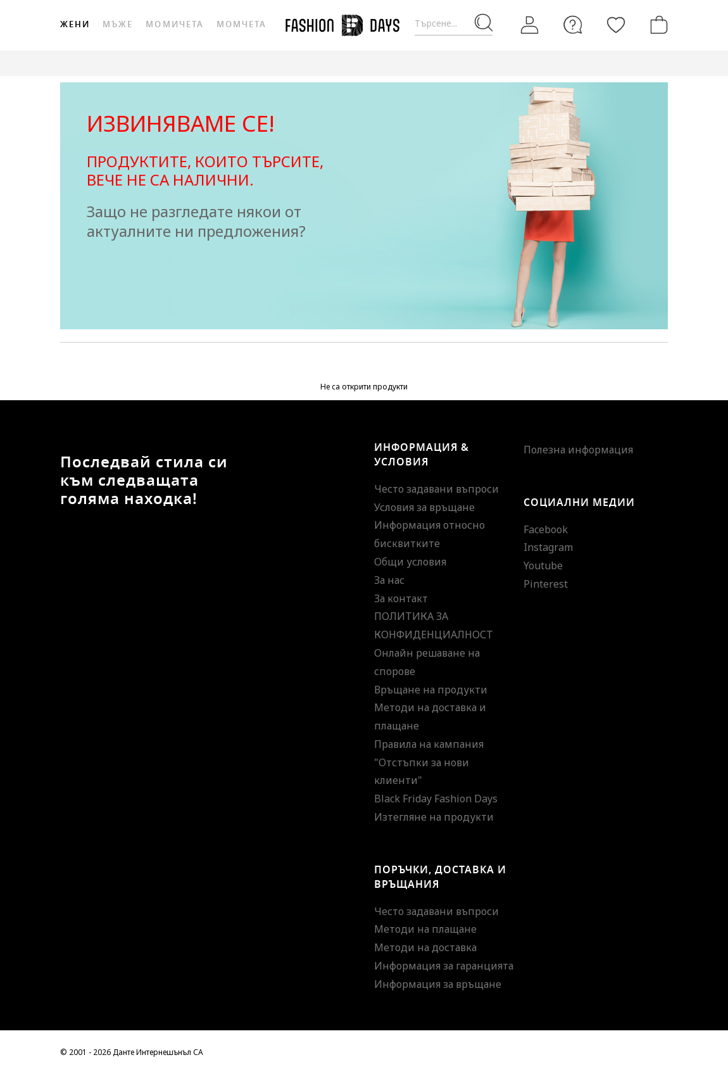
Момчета (242, 24)
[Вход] (530, 25)
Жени (75, 24)
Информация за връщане (437, 984)
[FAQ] (573, 24)
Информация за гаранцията (443, 966)
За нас (389, 580)
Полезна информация (578, 450)
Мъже (118, 24)
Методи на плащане (425, 929)
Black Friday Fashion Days (436, 799)
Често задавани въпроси (436, 489)
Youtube (543, 565)
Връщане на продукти (430, 690)
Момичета (174, 24)
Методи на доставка (425, 947)
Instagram (548, 547)
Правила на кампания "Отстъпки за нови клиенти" (429, 762)
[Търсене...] (454, 24)
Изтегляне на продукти (434, 817)
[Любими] (616, 24)
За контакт (401, 598)
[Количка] (656, 24)
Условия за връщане (424, 507)
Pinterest (546, 584)
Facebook (546, 529)
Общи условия (410, 562)
